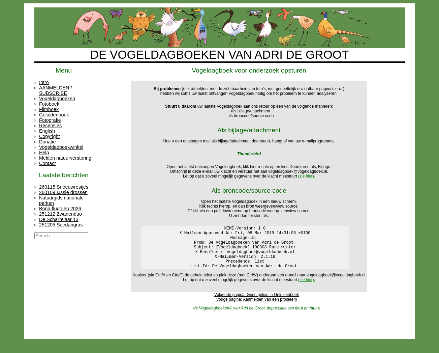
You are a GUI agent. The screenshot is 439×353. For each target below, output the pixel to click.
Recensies (50, 125)
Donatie (47, 141)
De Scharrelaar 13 (59, 219)
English (47, 131)
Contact (47, 163)
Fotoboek (49, 104)
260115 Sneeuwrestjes (63, 187)
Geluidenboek (54, 114)
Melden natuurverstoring (65, 158)
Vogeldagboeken (57, 98)
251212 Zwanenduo (60, 214)
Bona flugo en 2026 (60, 208)
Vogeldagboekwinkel (61, 147)
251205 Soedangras (61, 224)
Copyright (49, 136)
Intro (44, 82)
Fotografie (50, 120)
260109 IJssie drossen (63, 192)
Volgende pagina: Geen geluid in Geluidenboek (256, 303)
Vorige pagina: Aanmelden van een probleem (256, 308)
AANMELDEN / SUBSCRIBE (55, 90)
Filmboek (49, 109)
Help (44, 152)
